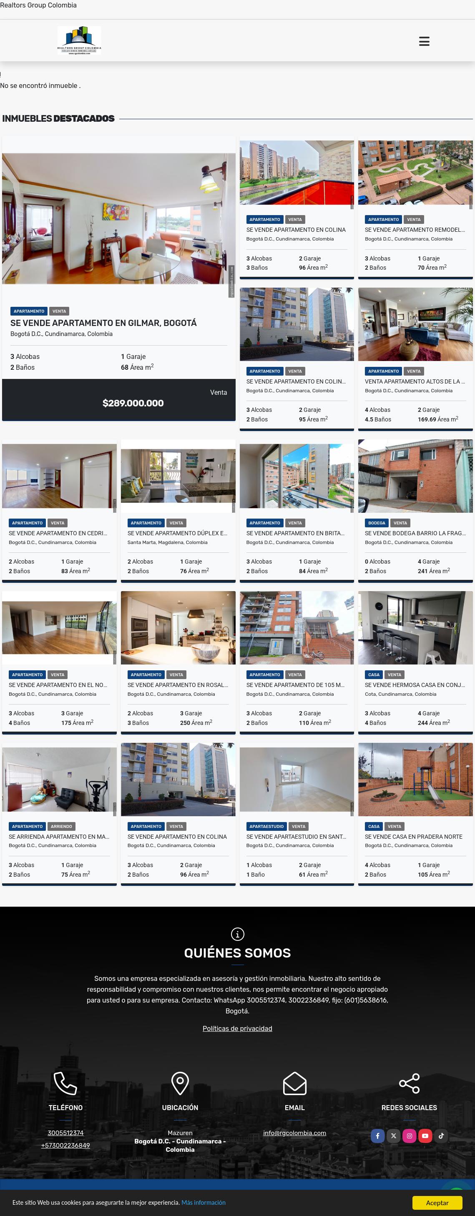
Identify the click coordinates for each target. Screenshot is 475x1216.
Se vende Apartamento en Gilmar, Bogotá (103, 323)
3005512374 (65, 1133)
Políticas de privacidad (237, 1029)
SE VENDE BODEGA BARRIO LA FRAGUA (415, 533)
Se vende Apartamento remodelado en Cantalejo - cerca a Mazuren (415, 229)
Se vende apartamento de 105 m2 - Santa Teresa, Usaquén (297, 685)
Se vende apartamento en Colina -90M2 (297, 381)
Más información (222, 1203)
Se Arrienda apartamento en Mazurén (59, 836)
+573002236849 (65, 1145)
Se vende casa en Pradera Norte (413, 836)
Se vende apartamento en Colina (296, 229)
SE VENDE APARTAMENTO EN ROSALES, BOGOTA (178, 685)
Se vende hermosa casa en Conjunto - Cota (415, 685)
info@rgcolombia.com (294, 1133)
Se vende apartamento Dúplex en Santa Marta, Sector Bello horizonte (178, 533)
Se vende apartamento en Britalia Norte (297, 533)
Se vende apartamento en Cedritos (59, 533)
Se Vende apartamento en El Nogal (59, 685)
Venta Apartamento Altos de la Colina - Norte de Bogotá (415, 381)
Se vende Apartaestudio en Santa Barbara (297, 836)
